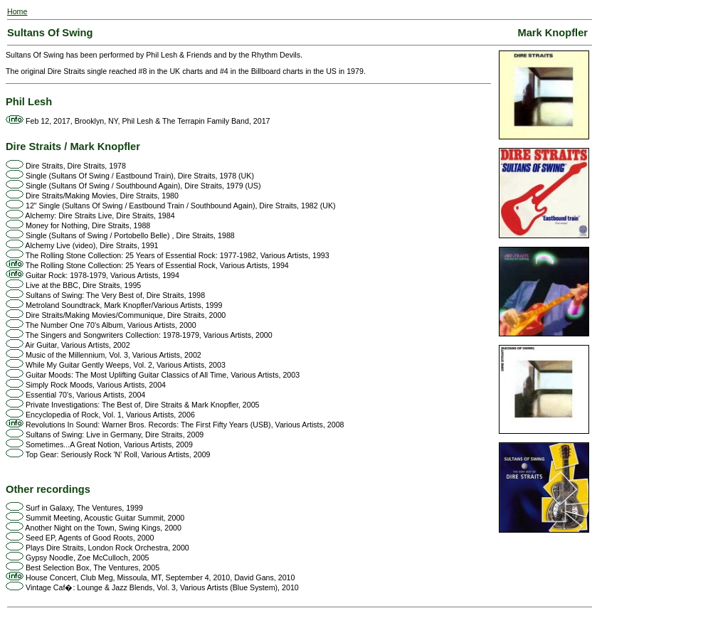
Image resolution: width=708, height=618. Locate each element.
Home (17, 11)
